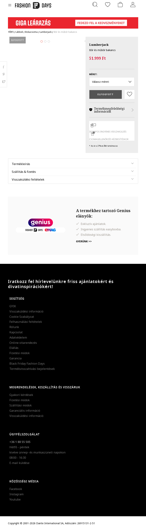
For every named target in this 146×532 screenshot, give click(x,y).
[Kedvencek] (108, 4)
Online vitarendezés (23, 344)
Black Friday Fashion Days (27, 365)
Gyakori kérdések (21, 396)
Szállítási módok (20, 407)
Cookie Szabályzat (21, 318)
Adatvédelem (18, 339)
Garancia (15, 360)
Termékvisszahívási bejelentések (32, 370)
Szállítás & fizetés (24, 173)
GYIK (12, 308)
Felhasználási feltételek (25, 323)
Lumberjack (99, 45)
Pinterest (3, 74)
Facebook (15, 491)
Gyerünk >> (84, 243)
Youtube (15, 501)
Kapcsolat (16, 334)
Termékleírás (21, 166)
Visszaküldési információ (26, 313)
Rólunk (14, 329)
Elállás (13, 349)
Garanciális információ (24, 412)
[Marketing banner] (73, 21)
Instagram (16, 496)
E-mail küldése (19, 464)
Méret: (93, 74)
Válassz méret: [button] (112, 81)
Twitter (3, 81)
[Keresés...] (95, 4)
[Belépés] (133, 4)
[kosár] (120, 4)
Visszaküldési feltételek (28, 181)
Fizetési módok (19, 355)
